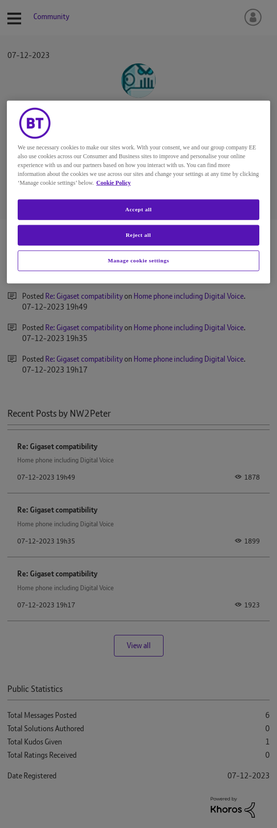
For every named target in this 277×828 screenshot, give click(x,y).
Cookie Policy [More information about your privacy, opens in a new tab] (113, 182)
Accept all (138, 209)
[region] (138, 191)
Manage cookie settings (138, 260)
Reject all (138, 234)
